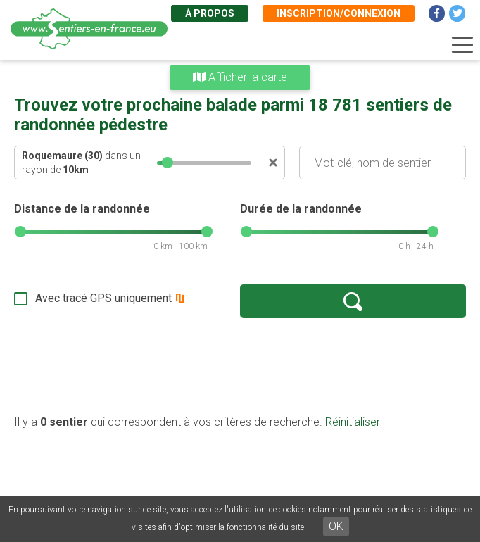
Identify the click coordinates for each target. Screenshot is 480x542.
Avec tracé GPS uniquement (103, 298)
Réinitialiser (352, 422)
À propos (209, 13)
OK (336, 526)
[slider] (167, 162)
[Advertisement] (240, 366)
